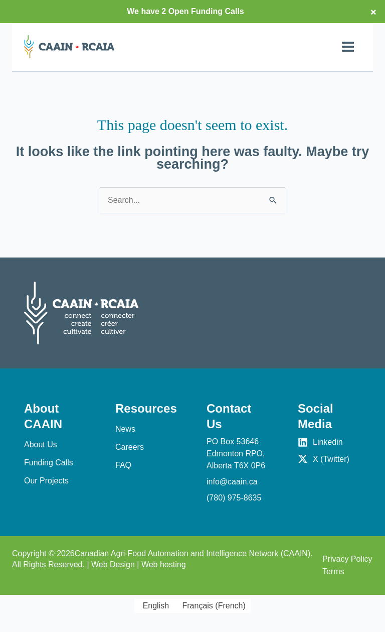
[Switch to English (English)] (154, 606)
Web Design (113, 564)
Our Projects (46, 480)
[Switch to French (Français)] (212, 606)
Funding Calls (48, 462)
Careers (129, 447)
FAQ (123, 465)
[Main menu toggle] (348, 47)
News (125, 429)
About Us (40, 444)
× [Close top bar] (373, 12)
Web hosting (163, 564)
